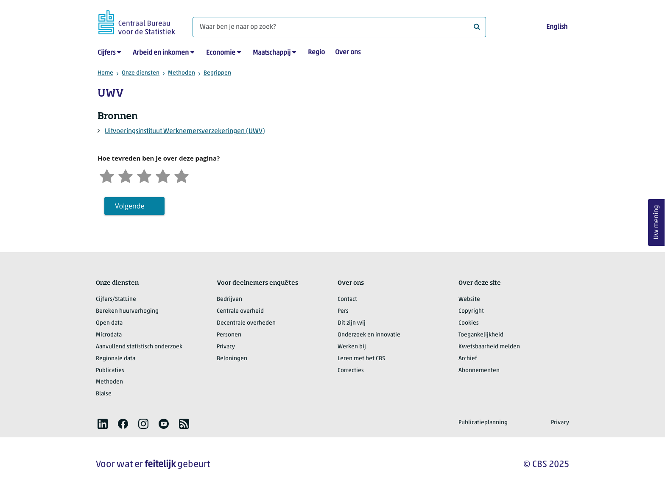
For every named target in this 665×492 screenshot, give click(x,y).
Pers (343, 311)
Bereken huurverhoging (127, 311)
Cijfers (106, 53)
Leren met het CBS (361, 358)
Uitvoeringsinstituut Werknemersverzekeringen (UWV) (185, 131)
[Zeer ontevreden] (107, 175)
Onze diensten (140, 73)
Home (105, 73)
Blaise (104, 394)
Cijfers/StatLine (116, 299)
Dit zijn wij (352, 323)
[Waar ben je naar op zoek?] (339, 27)
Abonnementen (479, 370)
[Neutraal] (144, 175)
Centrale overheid (240, 311)
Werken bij (352, 347)
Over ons (347, 52)
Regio (316, 52)
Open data (109, 323)
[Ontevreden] (125, 175)
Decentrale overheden (246, 323)
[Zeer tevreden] (181, 175)
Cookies (468, 323)
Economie (220, 53)
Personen (229, 335)
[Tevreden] (163, 175)
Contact (347, 299)
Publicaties (110, 370)
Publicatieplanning (483, 422)
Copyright (471, 311)
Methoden (181, 73)
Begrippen (217, 73)
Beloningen (232, 358)
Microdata (109, 335)
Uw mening (656, 222)
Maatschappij (272, 53)
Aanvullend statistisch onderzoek (139, 347)
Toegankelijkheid (480, 335)
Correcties (351, 370)
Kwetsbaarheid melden (489, 347)
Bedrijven (229, 299)
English (556, 27)
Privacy (226, 347)
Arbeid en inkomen (161, 53)
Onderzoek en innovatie (369, 335)
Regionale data (115, 358)
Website (469, 299)
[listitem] (102, 424)
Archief (467, 358)
